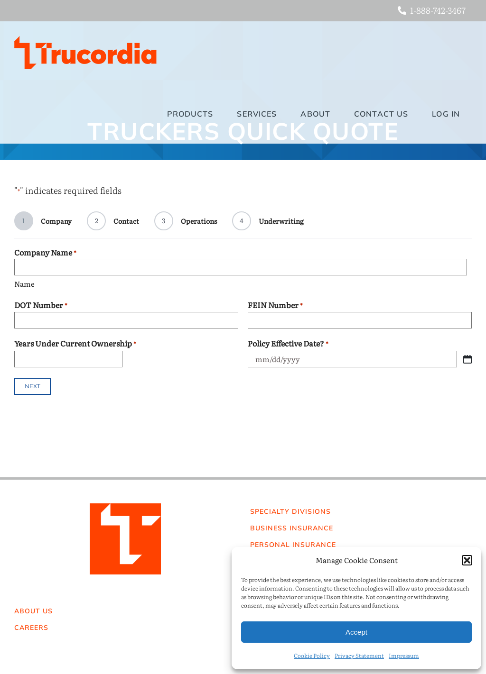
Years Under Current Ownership (75, 343)
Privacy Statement (359, 655)
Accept (356, 632)
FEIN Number (275, 305)
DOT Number (40, 305)
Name (24, 283)
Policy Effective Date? (288, 343)
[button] (467, 560)
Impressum (404, 655)
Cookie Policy (312, 655)
